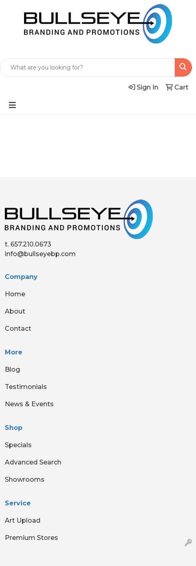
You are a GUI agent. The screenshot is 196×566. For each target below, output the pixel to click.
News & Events (29, 404)
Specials (18, 445)
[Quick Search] (87, 67)
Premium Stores (31, 538)
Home (15, 294)
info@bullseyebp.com (40, 254)
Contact (18, 328)
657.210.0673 (30, 244)
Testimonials (26, 387)
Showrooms (24, 479)
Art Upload (22, 520)
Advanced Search (33, 462)
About (15, 311)
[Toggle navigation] (12, 105)
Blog (12, 369)
